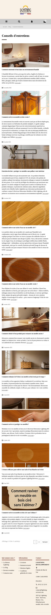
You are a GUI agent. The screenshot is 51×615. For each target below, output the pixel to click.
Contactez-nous (7, 573)
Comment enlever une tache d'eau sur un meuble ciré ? (19, 227)
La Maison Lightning (6, 564)
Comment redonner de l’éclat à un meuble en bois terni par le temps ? (23, 377)
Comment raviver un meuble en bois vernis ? (16, 117)
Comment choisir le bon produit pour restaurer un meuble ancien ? (23, 333)
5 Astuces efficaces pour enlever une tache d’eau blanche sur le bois (23, 470)
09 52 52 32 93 (42, 584)
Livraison (23, 562)
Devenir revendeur (8, 570)
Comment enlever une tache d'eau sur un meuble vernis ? (19, 284)
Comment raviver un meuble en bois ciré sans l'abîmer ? (19, 513)
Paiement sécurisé (25, 565)
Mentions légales (25, 568)
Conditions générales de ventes (26, 572)
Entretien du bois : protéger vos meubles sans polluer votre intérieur (23, 171)
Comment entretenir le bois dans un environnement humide (20, 69)
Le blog (5, 567)
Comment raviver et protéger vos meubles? (15, 424)
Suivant (45, 542)
